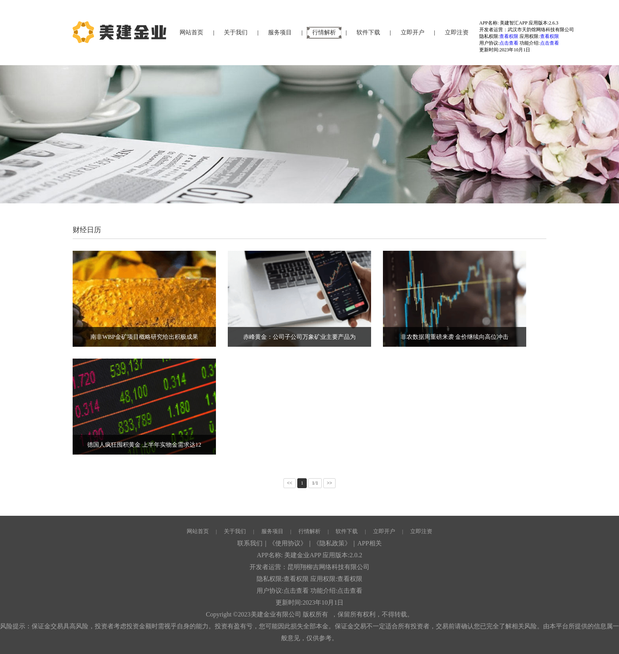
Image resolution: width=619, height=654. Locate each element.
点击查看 (508, 43)
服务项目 (280, 32)
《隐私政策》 (332, 543)
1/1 (315, 483)
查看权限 (508, 36)
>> (329, 483)
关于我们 (236, 32)
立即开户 (412, 32)
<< (290, 483)
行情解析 (324, 32)
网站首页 (191, 32)
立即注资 (457, 32)
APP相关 (369, 543)
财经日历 (87, 230)
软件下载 (368, 32)
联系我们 (250, 543)
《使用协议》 (288, 543)
